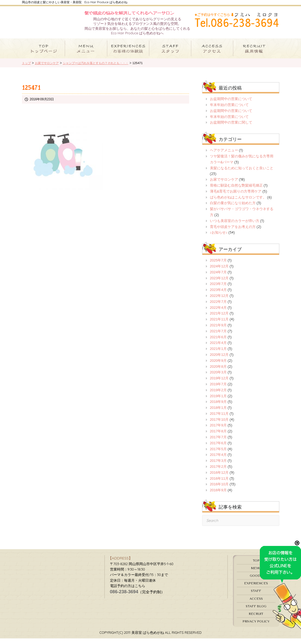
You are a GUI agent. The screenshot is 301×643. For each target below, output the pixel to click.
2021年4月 (218, 348)
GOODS (256, 580)
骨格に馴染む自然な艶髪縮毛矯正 (236, 190)
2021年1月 (218, 354)
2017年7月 (218, 442)
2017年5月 (218, 454)
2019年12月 (219, 383)
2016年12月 (219, 477)
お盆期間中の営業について (231, 104)
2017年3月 (218, 465)
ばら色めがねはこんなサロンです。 (238, 202)
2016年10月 (219, 489)
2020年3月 (218, 377)
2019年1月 (218, 401)
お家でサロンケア (224, 184)
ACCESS (256, 603)
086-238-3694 (124, 596)
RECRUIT (256, 618)
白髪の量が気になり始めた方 (233, 208)
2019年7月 (218, 389)
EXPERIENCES (256, 588)
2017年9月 (218, 430)
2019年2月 (218, 395)
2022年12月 (219, 301)
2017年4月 (218, 460)
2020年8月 (218, 371)
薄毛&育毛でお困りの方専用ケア (236, 196)
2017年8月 (218, 436)
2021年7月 (218, 336)
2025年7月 (218, 265)
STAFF (256, 595)
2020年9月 (218, 365)
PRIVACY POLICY (256, 626)
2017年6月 (218, 448)
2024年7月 (218, 277)
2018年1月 (218, 412)
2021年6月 (218, 342)
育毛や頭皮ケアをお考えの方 (233, 231)
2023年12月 (219, 283)
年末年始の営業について (229, 110)
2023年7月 (218, 289)
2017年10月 (219, 424)
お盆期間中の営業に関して (231, 127)
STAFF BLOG (256, 610)
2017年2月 (218, 471)
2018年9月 (218, 407)
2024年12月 (219, 271)
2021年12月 (219, 318)
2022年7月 (218, 306)
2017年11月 (219, 418)
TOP (256, 565)
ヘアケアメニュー (224, 155)
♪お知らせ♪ (219, 237)
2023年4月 (218, 295)
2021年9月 (218, 330)
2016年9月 (218, 495)
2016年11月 (219, 483)
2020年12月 (219, 359)
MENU (256, 573)
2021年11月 (219, 324)
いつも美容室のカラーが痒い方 (234, 226)
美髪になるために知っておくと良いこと (241, 173)
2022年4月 (218, 312)
